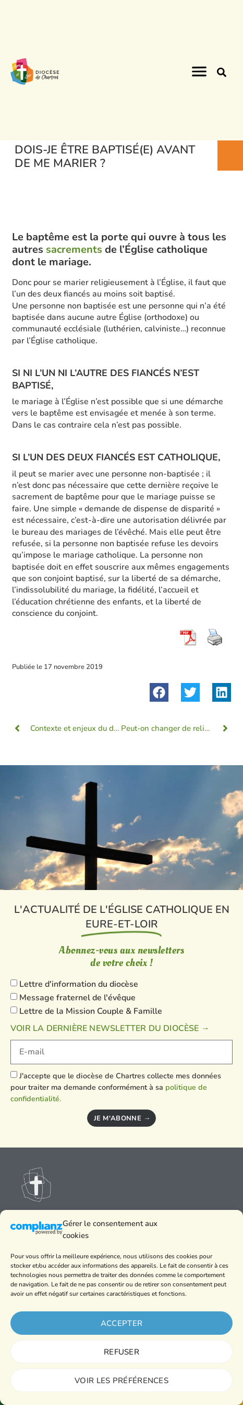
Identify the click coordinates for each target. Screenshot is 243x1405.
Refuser (121, 1352)
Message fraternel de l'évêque (77, 997)
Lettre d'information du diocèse (78, 984)
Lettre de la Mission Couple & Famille (90, 1011)
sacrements (75, 249)
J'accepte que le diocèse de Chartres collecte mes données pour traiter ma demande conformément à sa (115, 1087)
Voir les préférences (121, 1380)
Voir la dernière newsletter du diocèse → (110, 1028)
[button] (221, 72)
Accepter (121, 1323)
